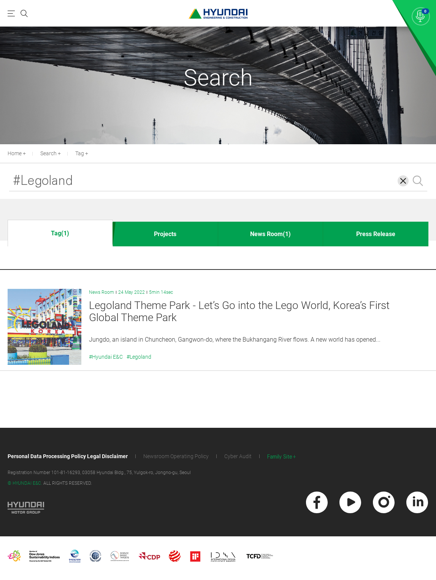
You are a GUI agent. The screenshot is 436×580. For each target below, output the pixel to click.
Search (48, 153)
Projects (165, 234)
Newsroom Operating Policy (176, 456)
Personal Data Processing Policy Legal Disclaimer (68, 456)
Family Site (279, 457)
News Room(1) (270, 234)
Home (15, 153)
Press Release (375, 234)
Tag (79, 153)
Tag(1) (60, 233)
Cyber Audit (238, 456)
